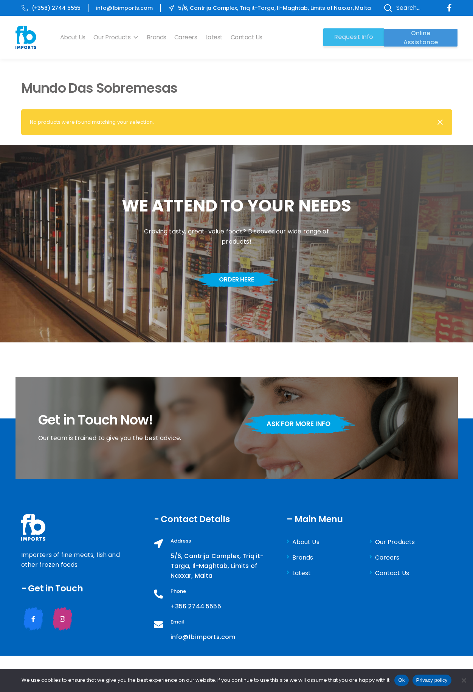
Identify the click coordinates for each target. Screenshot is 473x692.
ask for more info (301, 424)
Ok (401, 680)
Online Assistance (421, 37)
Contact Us (248, 37)
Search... (399, 7)
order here (236, 279)
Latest (215, 37)
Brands (157, 37)
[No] (463, 680)
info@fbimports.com (124, 8)
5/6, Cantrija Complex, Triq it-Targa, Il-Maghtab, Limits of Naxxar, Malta (269, 8)
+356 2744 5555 (196, 606)
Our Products (117, 37)
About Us (74, 37)
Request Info (352, 37)
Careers (187, 37)
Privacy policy (432, 680)
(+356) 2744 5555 (51, 8)
